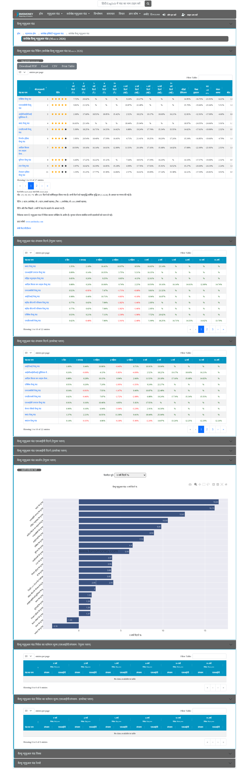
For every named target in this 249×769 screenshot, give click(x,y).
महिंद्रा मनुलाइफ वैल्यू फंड (34, 278)
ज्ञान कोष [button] (133, 13)
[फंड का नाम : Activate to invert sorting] (41, 360)
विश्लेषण (98, 13)
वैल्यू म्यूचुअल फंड (26, 23)
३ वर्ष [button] (160, 260)
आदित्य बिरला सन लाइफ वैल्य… (24, 150)
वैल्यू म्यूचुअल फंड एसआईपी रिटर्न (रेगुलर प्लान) (41, 441)
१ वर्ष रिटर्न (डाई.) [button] (125, 89)
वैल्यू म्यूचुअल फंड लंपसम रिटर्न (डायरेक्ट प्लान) (40, 341)
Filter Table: (191, 77)
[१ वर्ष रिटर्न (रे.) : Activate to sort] (75, 88)
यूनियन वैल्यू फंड (25, 160)
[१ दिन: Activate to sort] (69, 260)
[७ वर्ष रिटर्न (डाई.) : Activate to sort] (161, 88)
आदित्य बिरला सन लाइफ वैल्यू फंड (37, 284)
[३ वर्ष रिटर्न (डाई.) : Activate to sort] (139, 88)
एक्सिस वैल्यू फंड (25, 99)
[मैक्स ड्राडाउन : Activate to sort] (198, 88)
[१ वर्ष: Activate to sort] (148, 260)
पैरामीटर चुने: (109, 475)
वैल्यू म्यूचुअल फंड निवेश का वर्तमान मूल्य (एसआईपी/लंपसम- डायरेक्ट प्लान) (55, 699)
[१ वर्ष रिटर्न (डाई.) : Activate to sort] (127, 88)
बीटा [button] (228, 92)
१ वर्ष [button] (147, 260)
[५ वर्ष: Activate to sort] (176, 260)
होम (41, 13)
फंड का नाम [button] (23, 92)
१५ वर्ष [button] (216, 260)
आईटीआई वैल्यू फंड (32, 296)
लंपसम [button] (46, 672)
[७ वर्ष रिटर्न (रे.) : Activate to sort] (106, 88)
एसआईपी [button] (62, 672)
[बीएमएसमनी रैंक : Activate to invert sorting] (41, 88)
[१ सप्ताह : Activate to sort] (84, 260)
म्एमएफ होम (30, 33)
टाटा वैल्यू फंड (24, 166)
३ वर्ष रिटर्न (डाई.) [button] (137, 89)
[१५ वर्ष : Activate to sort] (218, 260)
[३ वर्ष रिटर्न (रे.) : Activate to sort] (85, 88)
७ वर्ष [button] (187, 260)
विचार (122, 13)
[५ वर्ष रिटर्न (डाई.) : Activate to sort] (150, 88)
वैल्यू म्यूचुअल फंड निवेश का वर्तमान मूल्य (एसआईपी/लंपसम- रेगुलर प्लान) (54, 644)
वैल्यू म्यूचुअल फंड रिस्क (29, 753)
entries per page (36, 72)
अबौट (146, 14)
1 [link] (31, 185)
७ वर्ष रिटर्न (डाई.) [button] (159, 89)
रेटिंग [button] (58, 92)
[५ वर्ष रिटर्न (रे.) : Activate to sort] (96, 88)
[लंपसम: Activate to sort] (56, 664)
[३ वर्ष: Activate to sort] (162, 260)
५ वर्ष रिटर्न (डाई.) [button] (148, 89)
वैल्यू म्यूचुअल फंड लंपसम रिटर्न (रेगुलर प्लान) (39, 241)
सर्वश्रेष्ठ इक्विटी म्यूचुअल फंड (52, 33)
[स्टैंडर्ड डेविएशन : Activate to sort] (185, 88)
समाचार (111, 13)
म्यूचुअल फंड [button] (53, 13)
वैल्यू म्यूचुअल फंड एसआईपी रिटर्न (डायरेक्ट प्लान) (42, 450)
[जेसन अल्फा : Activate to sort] (220, 88)
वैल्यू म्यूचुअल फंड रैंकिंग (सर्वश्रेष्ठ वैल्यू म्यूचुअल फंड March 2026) (50, 51)
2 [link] (36, 185)
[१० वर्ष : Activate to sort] (203, 260)
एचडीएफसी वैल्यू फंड (33, 320)
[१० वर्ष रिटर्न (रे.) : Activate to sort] (116, 88)
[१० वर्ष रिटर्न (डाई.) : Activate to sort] (173, 88)
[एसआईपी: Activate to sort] (64, 672)
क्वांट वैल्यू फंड (24, 123)
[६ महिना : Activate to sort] (131, 360)
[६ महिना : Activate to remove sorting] (133, 260)
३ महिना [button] (115, 260)
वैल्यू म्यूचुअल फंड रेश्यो (29, 763)
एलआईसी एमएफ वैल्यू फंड (35, 272)
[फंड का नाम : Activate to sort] (25, 88)
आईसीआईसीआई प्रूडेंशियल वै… (37, 372)
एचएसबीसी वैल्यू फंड (33, 290)
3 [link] (212, 329)
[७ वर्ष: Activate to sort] (189, 260)
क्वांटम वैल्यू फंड (31, 421)
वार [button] (207, 89)
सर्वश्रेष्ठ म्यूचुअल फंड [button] (77, 13)
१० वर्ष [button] (201, 260)
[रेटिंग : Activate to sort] (60, 88)
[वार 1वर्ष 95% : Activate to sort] (209, 88)
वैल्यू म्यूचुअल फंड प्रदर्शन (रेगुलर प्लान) (36, 460)
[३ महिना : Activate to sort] (117, 260)
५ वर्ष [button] (174, 260)
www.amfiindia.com (34, 221)
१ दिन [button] (67, 260)
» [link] (47, 185)
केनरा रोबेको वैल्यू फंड (33, 408)
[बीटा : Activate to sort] (231, 88)
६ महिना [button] (131, 260)
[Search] (121, 3)
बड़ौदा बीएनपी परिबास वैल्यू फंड (37, 302)
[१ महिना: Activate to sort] (101, 260)
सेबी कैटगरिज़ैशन (24, 228)
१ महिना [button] (99, 260)
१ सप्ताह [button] (82, 260)
